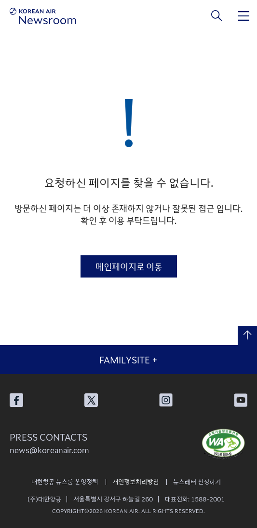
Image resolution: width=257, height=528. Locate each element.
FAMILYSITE (128, 359)
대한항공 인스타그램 (166, 400)
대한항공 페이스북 (16, 400)
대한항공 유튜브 (240, 400)
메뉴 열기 (243, 15)
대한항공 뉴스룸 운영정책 (64, 481)
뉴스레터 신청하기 (197, 481)
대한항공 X (91, 400)
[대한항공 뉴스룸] (43, 16)
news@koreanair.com (49, 450)
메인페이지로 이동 (128, 266)
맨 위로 (247, 335)
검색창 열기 (217, 15)
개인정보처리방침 (135, 481)
